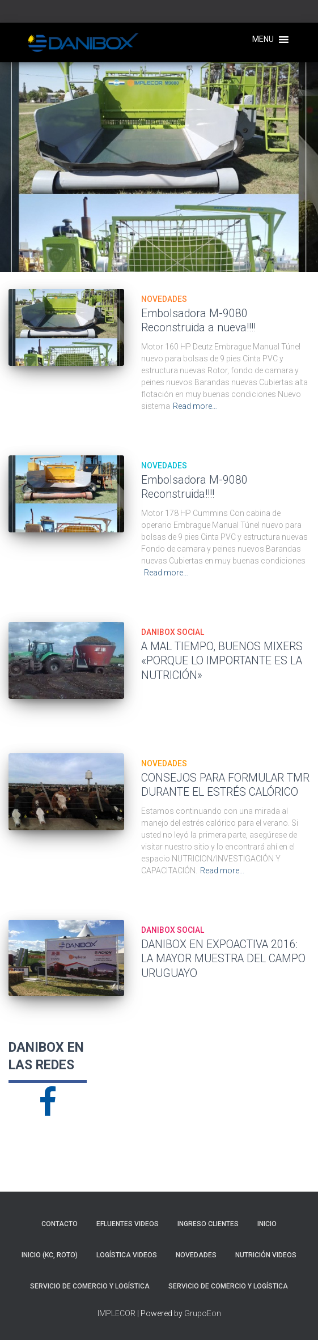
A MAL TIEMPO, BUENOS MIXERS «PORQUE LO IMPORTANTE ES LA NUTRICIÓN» (222, 661)
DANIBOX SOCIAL (172, 632)
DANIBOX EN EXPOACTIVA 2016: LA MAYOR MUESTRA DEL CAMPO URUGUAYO (223, 959)
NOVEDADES (164, 299)
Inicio (267, 1224)
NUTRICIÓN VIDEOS (265, 1255)
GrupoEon (202, 1313)
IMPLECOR (116, 1313)
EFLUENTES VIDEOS (127, 1224)
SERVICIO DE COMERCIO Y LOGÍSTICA (90, 1286)
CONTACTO (59, 1224)
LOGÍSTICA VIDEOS (126, 1255)
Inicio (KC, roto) (50, 1255)
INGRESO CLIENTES (208, 1224)
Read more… (195, 406)
